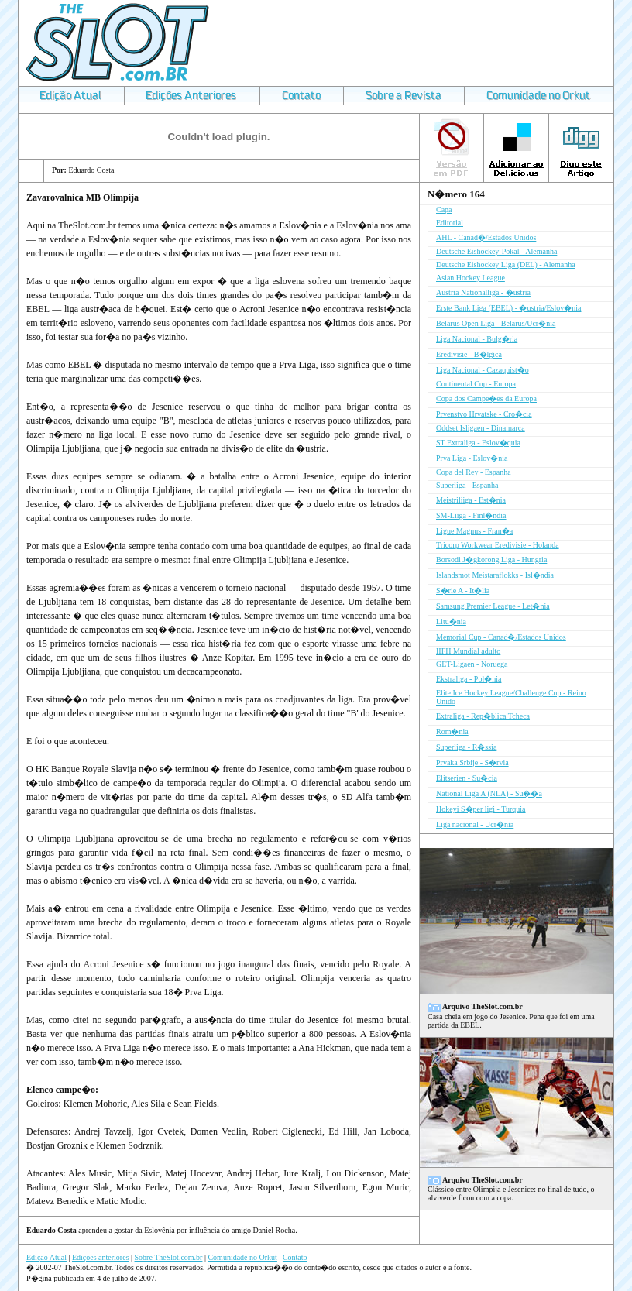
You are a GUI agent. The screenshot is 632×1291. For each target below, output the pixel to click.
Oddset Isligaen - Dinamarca (480, 428)
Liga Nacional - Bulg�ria (476, 339)
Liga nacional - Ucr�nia (475, 824)
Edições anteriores (100, 1257)
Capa (444, 209)
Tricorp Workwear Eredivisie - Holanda (497, 545)
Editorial (449, 222)
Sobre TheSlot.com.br (169, 1257)
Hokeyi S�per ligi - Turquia (481, 809)
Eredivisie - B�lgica (469, 354)
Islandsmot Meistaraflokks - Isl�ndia (495, 575)
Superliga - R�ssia (466, 747)
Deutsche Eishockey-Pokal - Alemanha (496, 251)
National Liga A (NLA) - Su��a (489, 793)
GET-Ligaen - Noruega (471, 664)
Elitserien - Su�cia (466, 778)
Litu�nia (451, 621)
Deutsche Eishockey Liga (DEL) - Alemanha (505, 264)
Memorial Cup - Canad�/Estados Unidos (501, 637)
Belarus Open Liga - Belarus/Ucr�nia (495, 323)
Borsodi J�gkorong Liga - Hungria (491, 559)
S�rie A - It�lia (462, 590)
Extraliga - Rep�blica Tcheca (483, 716)
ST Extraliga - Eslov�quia (478, 442)
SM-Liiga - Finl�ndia (471, 515)
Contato (295, 1257)
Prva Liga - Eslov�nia (471, 458)
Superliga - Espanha (467, 485)
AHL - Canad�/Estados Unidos (486, 237)
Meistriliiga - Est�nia (471, 500)
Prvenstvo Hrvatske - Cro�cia (484, 414)
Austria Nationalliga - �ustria (483, 292)
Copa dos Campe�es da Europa (486, 398)
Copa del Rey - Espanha (473, 472)
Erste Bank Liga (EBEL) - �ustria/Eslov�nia (508, 308)
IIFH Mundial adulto (468, 651)
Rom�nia (452, 731)
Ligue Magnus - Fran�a (474, 531)
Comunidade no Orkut (242, 1257)
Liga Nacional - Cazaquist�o (482, 370)
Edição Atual (46, 1257)
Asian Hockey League (470, 277)
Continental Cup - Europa (476, 383)
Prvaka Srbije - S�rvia (472, 762)
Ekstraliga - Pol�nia (468, 679)
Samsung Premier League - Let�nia (493, 606)
